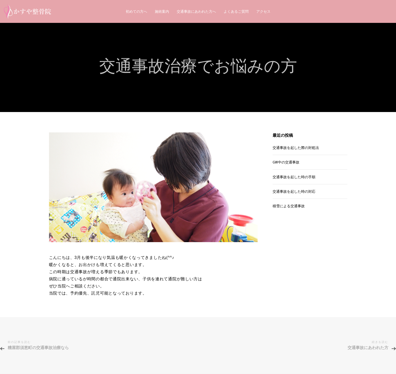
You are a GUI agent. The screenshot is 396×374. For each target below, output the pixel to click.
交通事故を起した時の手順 (294, 177)
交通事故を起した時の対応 (294, 191)
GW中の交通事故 (286, 162)
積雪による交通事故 (289, 206)
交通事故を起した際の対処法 (296, 147)
